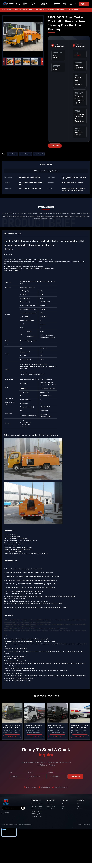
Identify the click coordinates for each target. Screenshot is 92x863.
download (79, 804)
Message (51, 772)
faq (78, 806)
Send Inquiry (75, 776)
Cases (63, 809)
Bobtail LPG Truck (36, 816)
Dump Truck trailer (36, 806)
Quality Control (51, 806)
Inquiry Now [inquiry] (84, 3)
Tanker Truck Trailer (36, 804)
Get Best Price (12, 736)
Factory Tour (50, 809)
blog (63, 806)
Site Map (79, 824)
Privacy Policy (86, 824)
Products (9, 9)
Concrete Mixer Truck (37, 809)
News (63, 804)
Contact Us (80, 809)
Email (30, 772)
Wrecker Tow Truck (36, 811)
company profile (51, 804)
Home (3, 9)
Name (10, 772)
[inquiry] (23, 808)
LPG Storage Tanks (36, 814)
